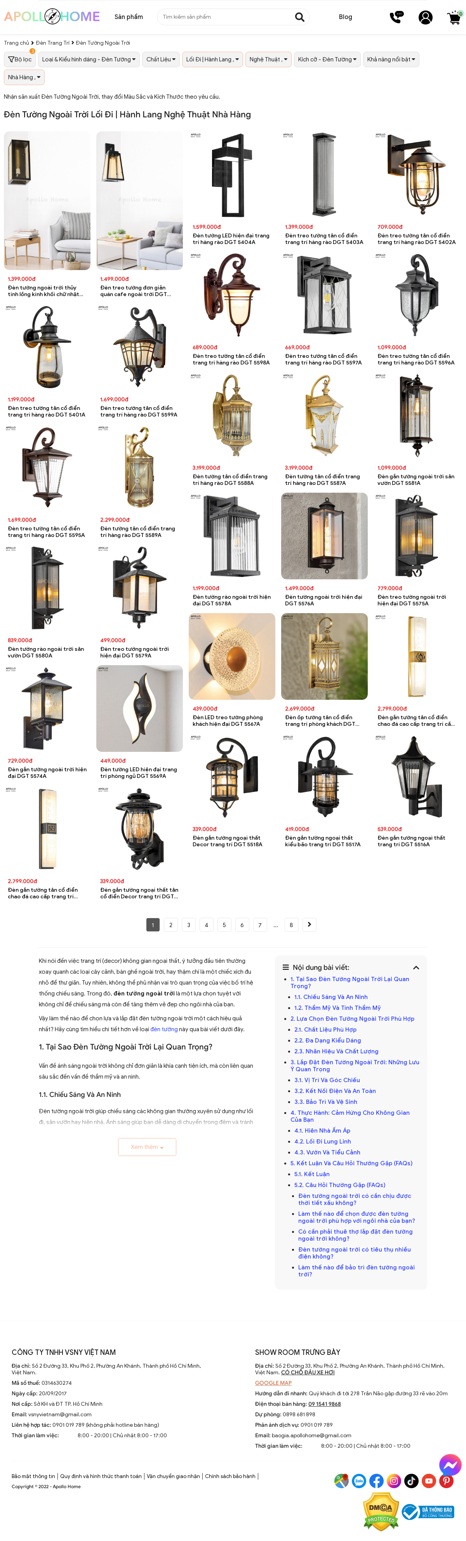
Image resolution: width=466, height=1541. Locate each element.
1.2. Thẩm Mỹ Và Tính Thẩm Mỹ (337, 1007)
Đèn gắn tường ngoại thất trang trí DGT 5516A (411, 841)
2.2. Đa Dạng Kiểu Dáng (327, 1040)
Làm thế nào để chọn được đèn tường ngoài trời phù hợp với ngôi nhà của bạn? (356, 1217)
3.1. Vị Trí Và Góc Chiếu (327, 1080)
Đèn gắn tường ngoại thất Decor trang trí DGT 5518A (228, 841)
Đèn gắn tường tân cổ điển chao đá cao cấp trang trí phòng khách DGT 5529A (43, 893)
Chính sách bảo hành (230, 1476)
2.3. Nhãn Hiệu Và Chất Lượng (336, 1051)
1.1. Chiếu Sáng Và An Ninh (331, 997)
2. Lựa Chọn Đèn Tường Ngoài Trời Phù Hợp (352, 1018)
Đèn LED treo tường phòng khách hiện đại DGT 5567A (228, 720)
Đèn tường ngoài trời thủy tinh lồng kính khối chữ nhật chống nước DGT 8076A (43, 291)
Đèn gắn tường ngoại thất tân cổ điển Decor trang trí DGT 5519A (139, 893)
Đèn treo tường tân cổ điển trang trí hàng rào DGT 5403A (324, 239)
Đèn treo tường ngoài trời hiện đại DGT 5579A (134, 652)
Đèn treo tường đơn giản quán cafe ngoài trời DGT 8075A (133, 291)
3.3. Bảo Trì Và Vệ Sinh (325, 1101)
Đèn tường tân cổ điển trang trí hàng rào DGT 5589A (137, 532)
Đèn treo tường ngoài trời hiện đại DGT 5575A (411, 600)
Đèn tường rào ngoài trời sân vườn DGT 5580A (46, 652)
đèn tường (164, 1029)
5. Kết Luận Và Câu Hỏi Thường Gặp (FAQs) (351, 1163)
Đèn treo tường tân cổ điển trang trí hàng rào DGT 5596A (416, 359)
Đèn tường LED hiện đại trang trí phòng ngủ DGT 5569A (138, 772)
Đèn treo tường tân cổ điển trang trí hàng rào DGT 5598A (231, 359)
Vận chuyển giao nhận (173, 1476)
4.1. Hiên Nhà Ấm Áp (322, 1130)
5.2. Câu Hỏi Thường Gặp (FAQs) (340, 1185)
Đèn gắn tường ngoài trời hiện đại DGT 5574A (47, 772)
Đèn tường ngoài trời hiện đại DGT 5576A (323, 600)
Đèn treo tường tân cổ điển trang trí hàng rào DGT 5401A (46, 411)
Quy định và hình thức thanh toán (101, 1476)
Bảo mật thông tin (33, 1476)
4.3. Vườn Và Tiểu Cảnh (327, 1152)
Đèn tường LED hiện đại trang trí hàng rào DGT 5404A (231, 239)
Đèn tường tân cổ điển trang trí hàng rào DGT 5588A (230, 479)
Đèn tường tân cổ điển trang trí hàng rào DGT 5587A (322, 479)
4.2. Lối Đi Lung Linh (322, 1141)
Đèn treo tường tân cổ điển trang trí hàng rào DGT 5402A (416, 239)
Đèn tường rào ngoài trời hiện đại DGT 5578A (232, 600)
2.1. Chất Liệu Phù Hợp (325, 1029)
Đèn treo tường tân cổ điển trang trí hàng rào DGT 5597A (323, 359)
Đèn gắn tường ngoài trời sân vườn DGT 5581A (415, 479)
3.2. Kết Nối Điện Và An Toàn (335, 1091)
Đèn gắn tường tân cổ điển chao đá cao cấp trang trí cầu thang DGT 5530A (415, 721)
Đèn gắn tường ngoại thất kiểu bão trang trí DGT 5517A (323, 841)
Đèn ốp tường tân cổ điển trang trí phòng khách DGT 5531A (320, 721)
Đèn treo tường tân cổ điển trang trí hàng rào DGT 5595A (46, 532)
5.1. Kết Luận (312, 1174)
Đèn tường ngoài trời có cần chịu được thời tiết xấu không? (354, 1199)
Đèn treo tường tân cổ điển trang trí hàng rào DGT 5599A (138, 411)
